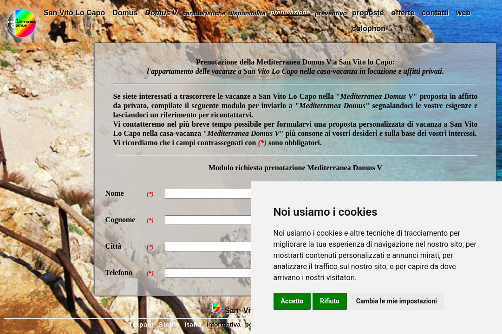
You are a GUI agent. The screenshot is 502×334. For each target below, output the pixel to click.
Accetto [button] (292, 301)
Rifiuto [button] (329, 301)
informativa (224, 324)
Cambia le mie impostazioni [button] (396, 301)
